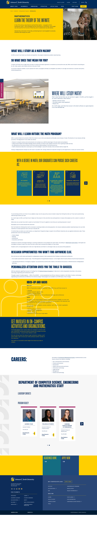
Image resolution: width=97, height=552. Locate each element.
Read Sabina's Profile (64, 438)
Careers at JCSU (14, 512)
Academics (24, 6)
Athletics (44, 6)
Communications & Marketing (28, 505)
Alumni (68, 2)
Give (62, 6)
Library (25, 495)
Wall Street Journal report (72, 242)
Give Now (75, 2)
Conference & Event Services (74, 501)
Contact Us (29, 512)
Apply (83, 6)
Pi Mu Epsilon (16, 329)
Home (11, 11)
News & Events (70, 488)
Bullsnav (13, 502)
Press (49, 503)
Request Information (72, 490)
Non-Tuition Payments (29, 502)
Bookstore (13, 504)
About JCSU (14, 6)
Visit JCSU (75, 6)
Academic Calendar (15, 497)
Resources (13, 495)
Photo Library (70, 497)
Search (84, 2)
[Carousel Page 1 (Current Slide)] (47, 200)
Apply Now (68, 481)
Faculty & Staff (60, 2)
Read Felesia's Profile (45, 435)
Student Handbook (28, 497)
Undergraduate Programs (24, 11)
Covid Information (71, 499)
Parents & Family (52, 501)
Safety (25, 500)
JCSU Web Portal (14, 500)
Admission (34, 6)
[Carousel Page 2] (49, 200)
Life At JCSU (54, 6)
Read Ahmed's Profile (26, 433)
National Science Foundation (46, 271)
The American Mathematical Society (66, 357)
